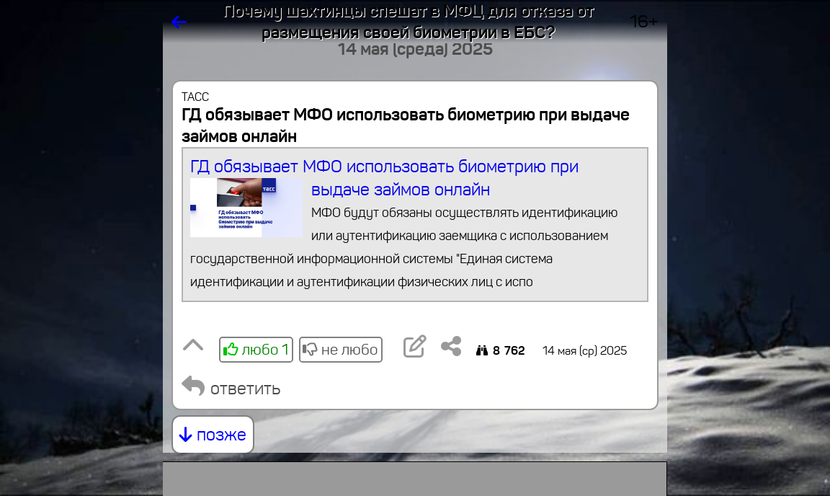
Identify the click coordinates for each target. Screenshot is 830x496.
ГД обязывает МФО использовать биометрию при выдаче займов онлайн (415, 224)
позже (212, 435)
